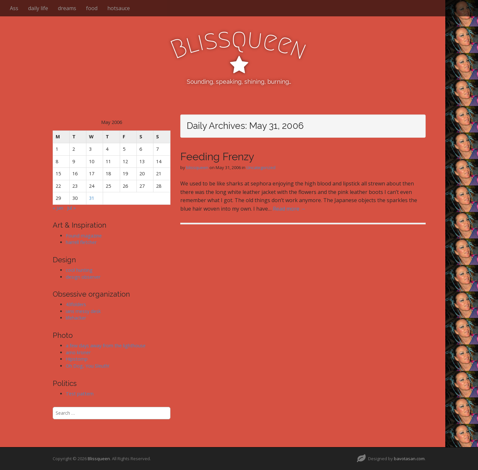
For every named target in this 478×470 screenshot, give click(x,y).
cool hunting (79, 270)
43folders (76, 304)
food (91, 8)
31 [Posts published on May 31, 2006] (91, 198)
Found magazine (84, 236)
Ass (14, 8)
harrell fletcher (81, 242)
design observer (83, 277)
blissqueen (197, 167)
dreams (67, 8)
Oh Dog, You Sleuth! (87, 366)
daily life (38, 8)
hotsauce (118, 8)
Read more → (289, 208)
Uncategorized (260, 167)
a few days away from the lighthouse (106, 345)
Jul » (71, 208)
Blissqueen (99, 458)
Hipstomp (77, 359)
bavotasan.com (409, 458)
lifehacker (76, 318)
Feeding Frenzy (217, 156)
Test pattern (80, 394)
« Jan (58, 208)
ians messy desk (83, 311)
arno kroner (78, 352)
